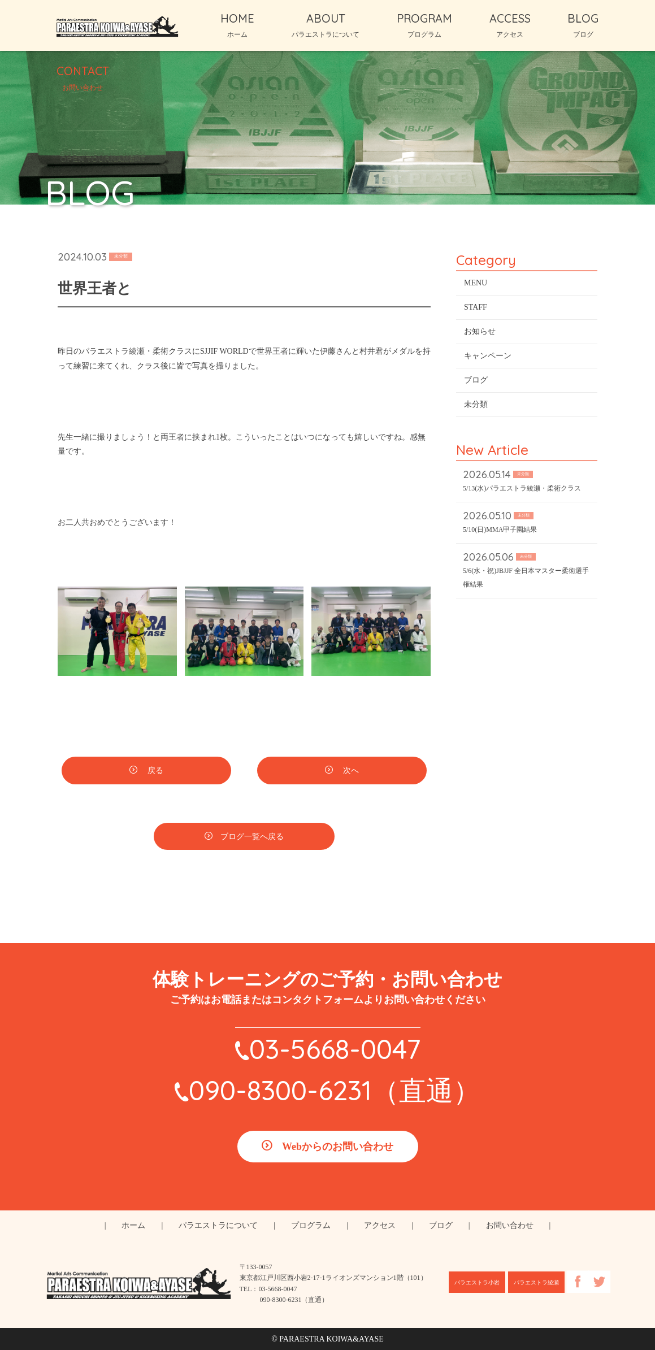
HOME (237, 24)
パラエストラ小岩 (477, 1282)
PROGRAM (424, 24)
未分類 (476, 405)
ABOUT (325, 24)
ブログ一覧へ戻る (252, 838)
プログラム (311, 1225)
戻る (154, 772)
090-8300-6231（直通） (334, 1090)
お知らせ (480, 332)
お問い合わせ (509, 1225)
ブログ (476, 381)
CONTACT (83, 77)
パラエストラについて (218, 1225)
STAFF (475, 308)
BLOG (582, 24)
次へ (350, 772)
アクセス (380, 1225)
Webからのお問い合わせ (337, 1146)
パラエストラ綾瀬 (536, 1282)
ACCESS (510, 24)
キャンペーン (487, 357)
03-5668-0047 (334, 1049)
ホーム (133, 1225)
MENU (475, 284)
